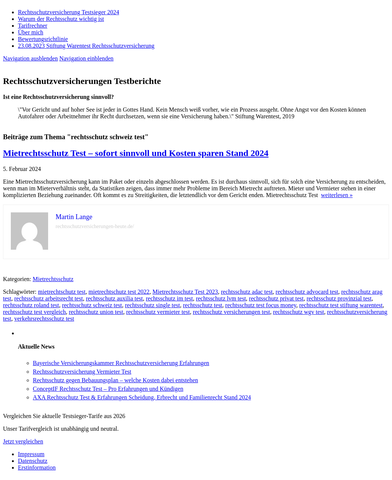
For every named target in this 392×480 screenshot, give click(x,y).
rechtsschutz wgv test (298, 312)
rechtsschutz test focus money (260, 305)
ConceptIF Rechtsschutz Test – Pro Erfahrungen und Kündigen (108, 389)
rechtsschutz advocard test (307, 292)
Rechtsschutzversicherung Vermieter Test (82, 371)
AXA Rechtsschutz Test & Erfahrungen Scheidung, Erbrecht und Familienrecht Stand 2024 (142, 397)
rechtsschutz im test (169, 298)
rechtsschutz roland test (31, 305)
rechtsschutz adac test (247, 292)
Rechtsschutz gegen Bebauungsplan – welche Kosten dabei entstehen (115, 380)
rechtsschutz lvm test (221, 298)
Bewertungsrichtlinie (43, 39)
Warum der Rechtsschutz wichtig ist (61, 19)
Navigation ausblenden (30, 58)
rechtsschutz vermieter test (158, 312)
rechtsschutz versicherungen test (231, 312)
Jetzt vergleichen (23, 441)
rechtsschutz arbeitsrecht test (48, 298)
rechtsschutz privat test (276, 298)
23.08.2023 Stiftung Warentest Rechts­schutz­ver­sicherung (86, 46)
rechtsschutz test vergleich (34, 312)
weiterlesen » (337, 195)
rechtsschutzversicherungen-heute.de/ (95, 226)
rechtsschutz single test (152, 305)
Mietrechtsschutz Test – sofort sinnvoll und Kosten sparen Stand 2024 (136, 153)
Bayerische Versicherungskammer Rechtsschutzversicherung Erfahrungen (121, 363)
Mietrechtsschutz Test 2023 (185, 292)
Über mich (30, 32)
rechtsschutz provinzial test (339, 298)
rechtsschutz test (202, 305)
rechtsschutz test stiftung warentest (341, 305)
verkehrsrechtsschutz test (44, 318)
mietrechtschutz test (62, 292)
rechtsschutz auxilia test (114, 298)
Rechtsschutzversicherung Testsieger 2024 (68, 12)
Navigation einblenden (86, 58)
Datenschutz (32, 461)
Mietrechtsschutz (53, 279)
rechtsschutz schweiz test (92, 305)
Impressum (31, 454)
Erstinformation (37, 467)
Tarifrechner (32, 25)
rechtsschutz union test (96, 312)
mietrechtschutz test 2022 (119, 292)
